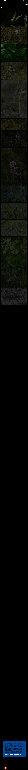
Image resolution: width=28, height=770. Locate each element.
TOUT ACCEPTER (9, 754)
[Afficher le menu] (23, 0)
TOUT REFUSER (17, 754)
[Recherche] (5, 0)
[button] (5, 767)
